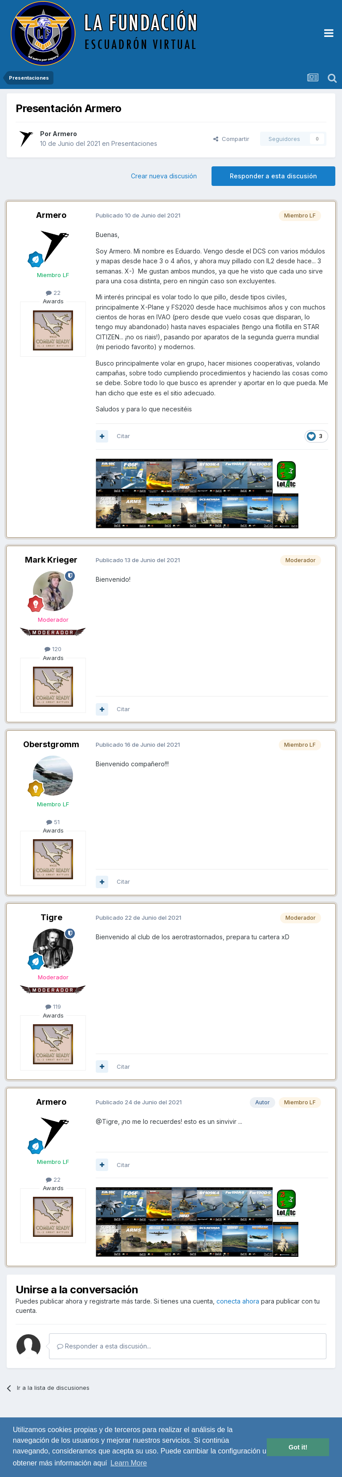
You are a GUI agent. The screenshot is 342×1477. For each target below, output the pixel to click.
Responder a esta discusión (273, 176)
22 (53, 292)
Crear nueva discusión (164, 176)
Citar (123, 435)
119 (53, 1006)
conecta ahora (237, 1301)
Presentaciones (134, 143)
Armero (65, 133)
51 (53, 821)
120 (53, 648)
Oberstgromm (51, 744)
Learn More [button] (128, 1463)
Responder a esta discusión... (104, 1346)
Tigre (51, 917)
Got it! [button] (298, 1447)
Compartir (231, 138)
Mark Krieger (51, 559)
